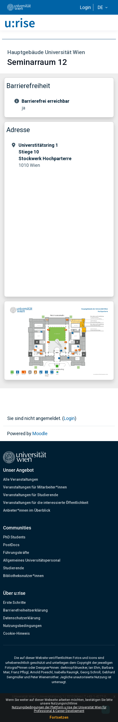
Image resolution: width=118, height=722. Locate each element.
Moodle (40, 433)
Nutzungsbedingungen (22, 626)
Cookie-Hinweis (16, 633)
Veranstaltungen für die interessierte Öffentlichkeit (45, 503)
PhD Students (14, 537)
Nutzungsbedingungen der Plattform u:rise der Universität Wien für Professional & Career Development (59, 709)
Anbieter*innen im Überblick (26, 510)
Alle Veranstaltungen (20, 479)
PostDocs (11, 545)
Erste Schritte (14, 602)
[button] (102, 7)
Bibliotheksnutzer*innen (23, 576)
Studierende (13, 568)
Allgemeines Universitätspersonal (31, 560)
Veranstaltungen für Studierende (30, 495)
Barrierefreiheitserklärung (25, 610)
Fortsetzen (59, 717)
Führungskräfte (16, 553)
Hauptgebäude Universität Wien (46, 52)
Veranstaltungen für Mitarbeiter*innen (35, 487)
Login (85, 7)
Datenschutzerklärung (21, 618)
